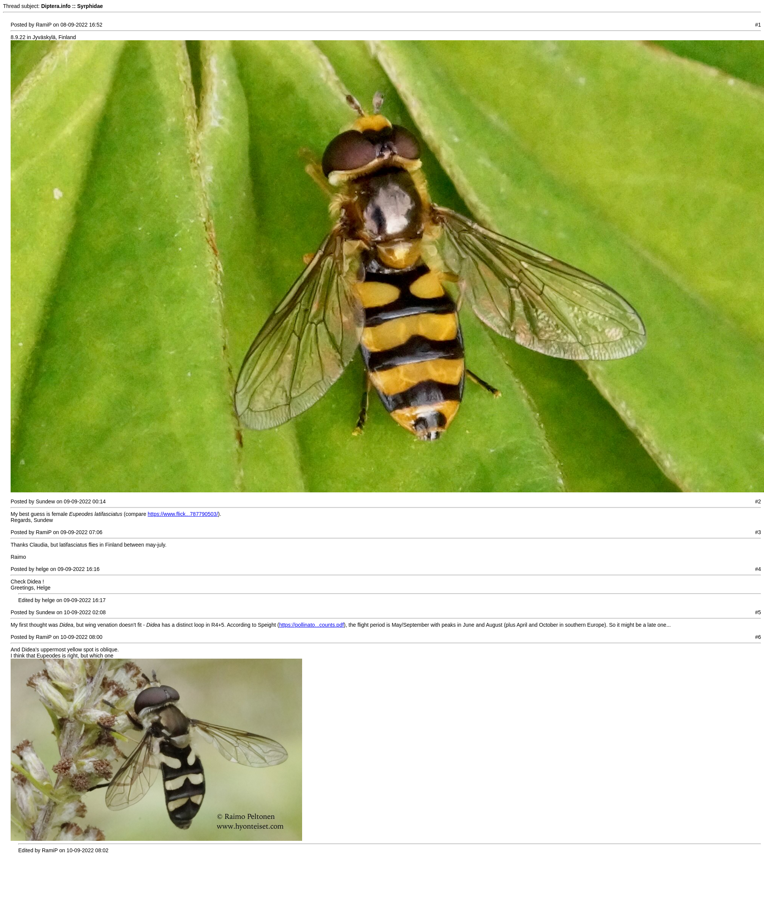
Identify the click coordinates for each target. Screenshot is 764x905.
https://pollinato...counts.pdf (311, 625)
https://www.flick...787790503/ (183, 514)
